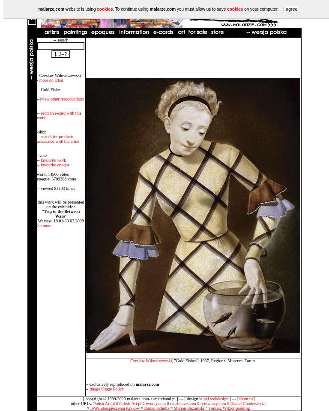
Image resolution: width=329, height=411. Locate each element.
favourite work (53, 160)
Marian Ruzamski (189, 408)
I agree (290, 9)
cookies (105, 9)
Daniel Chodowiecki (248, 403)
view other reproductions (62, 99)
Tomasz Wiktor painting (229, 408)
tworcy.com (156, 403)
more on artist (51, 80)
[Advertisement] (193, 55)
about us (246, 398)
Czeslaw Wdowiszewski (151, 360)
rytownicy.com (213, 403)
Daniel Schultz (156, 408)
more (47, 225)
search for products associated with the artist (58, 139)
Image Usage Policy (107, 389)
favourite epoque (55, 165)
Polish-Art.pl (130, 403)
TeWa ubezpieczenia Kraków (115, 408)
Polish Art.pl (104, 403)
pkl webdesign (215, 398)
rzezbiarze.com (183, 403)
